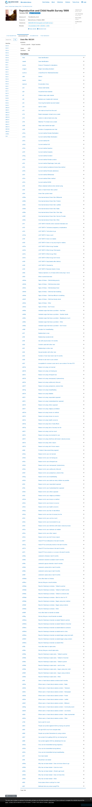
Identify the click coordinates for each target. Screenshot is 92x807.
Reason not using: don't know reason (48, 446)
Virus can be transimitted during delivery (49, 748)
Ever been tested (43, 756)
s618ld (24, 665)
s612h (24, 480)
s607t (24, 438)
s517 (23, 333)
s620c (24, 691)
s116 (23, 121)
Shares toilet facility (43, 87)
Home (6, 6)
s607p (24, 423)
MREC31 (7, 114)
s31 (23, 95)
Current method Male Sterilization (47, 136)
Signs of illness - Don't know (46, 306)
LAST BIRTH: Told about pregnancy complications (52, 227)
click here (51, 802)
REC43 (7, 81)
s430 (23, 265)
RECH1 (7, 47)
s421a (24, 246)
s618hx (24, 642)
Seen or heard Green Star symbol (47, 189)
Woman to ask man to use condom (48, 359)
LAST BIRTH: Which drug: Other (47, 253)
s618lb (24, 657)
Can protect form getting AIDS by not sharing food (52, 737)
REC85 (7, 98)
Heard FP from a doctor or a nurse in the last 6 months (54, 552)
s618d (24, 567)
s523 (23, 355)
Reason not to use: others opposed (48, 491)
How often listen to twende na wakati (48, 612)
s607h (24, 393)
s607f (24, 386)
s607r (24, 431)
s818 (23, 759)
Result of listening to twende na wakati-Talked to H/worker (54, 623)
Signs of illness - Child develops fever (48, 287)
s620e (24, 699)
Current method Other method (46, 178)
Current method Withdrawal (46, 174)
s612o (24, 506)
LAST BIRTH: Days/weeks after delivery (49, 261)
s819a (24, 763)
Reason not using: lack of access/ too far (49, 427)
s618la (24, 654)
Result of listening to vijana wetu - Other (49, 676)
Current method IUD (44, 144)
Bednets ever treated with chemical (48, 99)
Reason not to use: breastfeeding (47, 476)
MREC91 (7, 131)
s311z (23, 182)
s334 (23, 193)
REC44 (7, 83)
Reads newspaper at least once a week (49, 114)
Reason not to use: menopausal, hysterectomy (51, 465)
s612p (24, 510)
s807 (23, 737)
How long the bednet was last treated (48, 102)
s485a (24, 310)
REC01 (7, 62)
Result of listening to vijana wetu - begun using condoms (54, 672)
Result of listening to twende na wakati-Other (50, 642)
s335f (23, 216)
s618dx (24, 608)
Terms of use (75, 2)
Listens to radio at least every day (47, 118)
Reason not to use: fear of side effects (49, 510)
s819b (24, 767)
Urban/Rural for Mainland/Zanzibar (48, 72)
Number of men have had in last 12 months (50, 355)
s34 (23, 106)
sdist (23, 76)
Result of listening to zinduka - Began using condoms (53, 605)
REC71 (7, 90)
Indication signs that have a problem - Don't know (52, 325)
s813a (24, 744)
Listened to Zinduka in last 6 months (48, 555)
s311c (23, 140)
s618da (24, 586)
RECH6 (7, 59)
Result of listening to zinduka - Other (48, 608)
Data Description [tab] (23, 35)
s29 (23, 91)
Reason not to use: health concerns (48, 506)
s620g (24, 706)
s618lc (24, 661)
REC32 (7, 74)
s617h (24, 548)
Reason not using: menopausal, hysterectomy (51, 378)
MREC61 (7, 121)
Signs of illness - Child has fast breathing (49, 291)
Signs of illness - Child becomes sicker (49, 284)
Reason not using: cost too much (47, 431)
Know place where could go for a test (49, 782)
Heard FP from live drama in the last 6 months (51, 548)
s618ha (24, 620)
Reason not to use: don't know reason (49, 537)
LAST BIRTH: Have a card (45, 235)
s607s (24, 435)
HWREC (7, 133)
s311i (23, 163)
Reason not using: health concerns (48, 420)
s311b (23, 136)
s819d (24, 774)
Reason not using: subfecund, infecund (49, 382)
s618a (24, 555)
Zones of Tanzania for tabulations (47, 65)
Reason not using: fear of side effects (48, 423)
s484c (24, 287)
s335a (24, 197)
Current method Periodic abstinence (48, 170)
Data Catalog (45, 2)
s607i (23, 397)
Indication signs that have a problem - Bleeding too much (54, 318)
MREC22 (7, 112)
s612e (24, 469)
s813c (24, 752)
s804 (23, 725)
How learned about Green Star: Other (49, 219)
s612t (23, 525)
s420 (23, 242)
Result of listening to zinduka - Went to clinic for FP (52, 597)
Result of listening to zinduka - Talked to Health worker (53, 589)
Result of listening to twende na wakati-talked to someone (54, 627)
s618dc (24, 593)
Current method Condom (45, 155)
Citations (67, 2)
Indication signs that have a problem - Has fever (51, 310)
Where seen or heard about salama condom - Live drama (54, 710)
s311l (23, 174)
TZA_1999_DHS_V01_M (27, 6)
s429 (23, 261)
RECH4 (7, 55)
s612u (24, 529)
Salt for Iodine (42, 106)
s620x (24, 718)
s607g (24, 389)
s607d (24, 378)
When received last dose (45, 276)
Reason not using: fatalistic (45, 393)
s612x (24, 533)
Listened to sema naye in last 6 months (49, 570)
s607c (24, 374)
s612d (24, 465)
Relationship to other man (45, 348)
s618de (24, 601)
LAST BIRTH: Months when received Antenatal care (53, 223)
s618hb (24, 623)
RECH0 (7, 45)
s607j (23, 401)
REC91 (7, 100)
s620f (24, 703)
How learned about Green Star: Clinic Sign (50, 212)
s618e (24, 570)
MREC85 (7, 129)
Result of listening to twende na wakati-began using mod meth (55, 635)
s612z (24, 537)
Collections (60, 2)
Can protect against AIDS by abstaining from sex (52, 740)
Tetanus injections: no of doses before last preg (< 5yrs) (54, 272)
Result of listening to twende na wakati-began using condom (55, 638)
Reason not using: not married (46, 367)
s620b (24, 688)
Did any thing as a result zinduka (47, 582)
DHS (20, 6)
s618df (24, 605)
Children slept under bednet (46, 95)
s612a (24, 453)
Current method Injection (45, 148)
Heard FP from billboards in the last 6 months (51, 540)
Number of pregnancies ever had (47, 129)
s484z (24, 306)
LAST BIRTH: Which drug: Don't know (49, 257)
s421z (24, 257)
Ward (39, 80)
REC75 (7, 93)
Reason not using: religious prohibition (49, 408)
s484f (24, 299)
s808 (23, 740)
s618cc (24, 582)
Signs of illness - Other (44, 303)
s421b (24, 250)
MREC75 (7, 126)
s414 (23, 231)
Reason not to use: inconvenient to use (49, 521)
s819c (24, 771)
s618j (23, 646)
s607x (24, 442)
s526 (23, 359)
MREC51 (7, 119)
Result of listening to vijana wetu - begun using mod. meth (54, 669)
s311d (23, 144)
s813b (24, 748)
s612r (23, 518)
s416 (23, 238)
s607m (24, 412)
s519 (23, 340)
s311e (23, 148)
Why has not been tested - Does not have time (51, 774)
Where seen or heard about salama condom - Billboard (53, 703)
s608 (23, 450)
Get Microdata (35, 13)
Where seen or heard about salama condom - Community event (56, 706)
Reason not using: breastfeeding (47, 389)
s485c (24, 318)
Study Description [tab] (11, 35)
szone (24, 65)
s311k (23, 170)
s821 (23, 786)
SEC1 (7, 136)
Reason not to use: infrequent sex (47, 461)
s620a (24, 684)
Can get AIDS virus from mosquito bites (49, 729)
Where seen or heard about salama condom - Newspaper (54, 691)
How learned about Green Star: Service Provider (52, 216)
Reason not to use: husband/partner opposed (51, 487)
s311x (23, 178)
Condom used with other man (46, 344)
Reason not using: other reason (47, 442)
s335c (24, 204)
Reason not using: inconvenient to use (49, 435)
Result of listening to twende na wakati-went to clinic (53, 631)
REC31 (7, 71)
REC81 (7, 95)
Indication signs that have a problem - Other (50, 321)
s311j (23, 167)
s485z (24, 325)
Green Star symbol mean (45, 193)
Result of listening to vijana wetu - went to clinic (51, 665)
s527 (23, 363)
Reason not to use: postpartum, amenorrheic (51, 472)
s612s (23, 521)
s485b (24, 314)
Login (83, 2)
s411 (23, 223)
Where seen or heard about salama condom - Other (53, 718)
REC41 (7, 76)
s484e (24, 295)
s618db (24, 589)
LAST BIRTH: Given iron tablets (47, 238)
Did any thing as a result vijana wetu (48, 650)
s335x (24, 219)
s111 (23, 110)
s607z (24, 446)
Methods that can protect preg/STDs (48, 786)
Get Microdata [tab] (45, 35)
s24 (23, 87)
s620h (24, 710)
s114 (23, 114)
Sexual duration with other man (47, 352)
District (40, 76)
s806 (23, 733)
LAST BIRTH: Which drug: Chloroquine (49, 250)
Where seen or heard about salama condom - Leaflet (53, 699)
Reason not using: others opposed (48, 404)
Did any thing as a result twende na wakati (50, 616)
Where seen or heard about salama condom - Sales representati (56, 714)
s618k (24, 650)
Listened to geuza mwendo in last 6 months (50, 563)
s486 (23, 329)
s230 (23, 129)
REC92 (7, 102)
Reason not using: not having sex (47, 370)
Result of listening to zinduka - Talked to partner (51, 586)
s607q (24, 427)
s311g (23, 155)
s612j (23, 487)
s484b (24, 284)
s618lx (24, 676)
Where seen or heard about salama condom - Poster (53, 695)
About (53, 2)
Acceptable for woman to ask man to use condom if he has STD (56, 363)
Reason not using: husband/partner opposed (50, 401)
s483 (23, 276)
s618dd (24, 597)
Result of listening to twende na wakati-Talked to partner (54, 620)
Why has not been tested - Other (47, 778)
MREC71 (7, 124)
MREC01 (7, 107)
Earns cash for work (44, 722)
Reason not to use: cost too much (47, 518)
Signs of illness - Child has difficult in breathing (51, 295)
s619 (23, 680)
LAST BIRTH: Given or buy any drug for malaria (51, 242)
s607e (24, 382)
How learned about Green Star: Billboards (50, 197)
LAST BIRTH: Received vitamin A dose (49, 269)
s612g (24, 476)
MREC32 (7, 117)
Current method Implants (45, 151)
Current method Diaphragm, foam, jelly (49, 163)
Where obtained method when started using (50, 186)
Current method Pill (43, 140)
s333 (23, 189)
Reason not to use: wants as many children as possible (53, 480)
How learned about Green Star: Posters (49, 201)
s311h (23, 159)
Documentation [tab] (34, 35)
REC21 (7, 67)
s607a (24, 367)
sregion (24, 68)
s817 (23, 756)
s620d (24, 695)
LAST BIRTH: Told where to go (47, 231)
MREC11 (7, 109)
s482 (23, 272)
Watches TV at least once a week (47, 121)
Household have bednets (45, 91)
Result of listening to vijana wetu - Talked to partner (52, 654)
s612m (24, 499)
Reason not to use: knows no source (48, 503)
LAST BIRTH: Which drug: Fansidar (48, 246)
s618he (24, 635)
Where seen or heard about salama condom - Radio (53, 684)
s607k (24, 404)
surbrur (24, 72)
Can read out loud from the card (47, 110)
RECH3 (7, 52)
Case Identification (43, 57)
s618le (24, 669)
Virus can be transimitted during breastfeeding (51, 752)
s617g (24, 544)
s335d (24, 208)
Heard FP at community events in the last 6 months (52, 544)
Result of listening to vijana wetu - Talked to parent (52, 661)
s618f (23, 574)
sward (24, 80)
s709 (23, 722)
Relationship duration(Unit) (45, 336)
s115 (23, 118)
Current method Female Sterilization (48, 133)
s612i (23, 484)
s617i (23, 552)
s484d (24, 291)
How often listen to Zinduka (46, 578)
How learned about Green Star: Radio (48, 208)
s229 (23, 125)
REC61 (7, 88)
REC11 (7, 64)
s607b (24, 370)
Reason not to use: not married (47, 453)
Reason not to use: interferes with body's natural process (54, 525)
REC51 (7, 86)
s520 (23, 344)
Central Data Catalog (13, 6)
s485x (24, 321)
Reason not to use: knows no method (48, 499)
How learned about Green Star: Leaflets (49, 204)
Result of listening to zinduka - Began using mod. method (54, 601)
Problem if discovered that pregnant (48, 450)
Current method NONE (44, 182)
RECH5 (7, 57)
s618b (24, 559)
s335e (24, 212)
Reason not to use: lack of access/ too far (50, 514)
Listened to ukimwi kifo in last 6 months (49, 567)
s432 (23, 269)
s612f (23, 472)
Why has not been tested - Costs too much (50, 767)
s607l (23, 408)
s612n (24, 503)
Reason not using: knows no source (48, 416)
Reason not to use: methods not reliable (49, 529)
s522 (23, 352)
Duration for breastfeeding (45, 329)
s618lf (24, 672)
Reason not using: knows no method (48, 412)
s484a (24, 280)
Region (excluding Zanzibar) (46, 68)
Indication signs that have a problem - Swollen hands (53, 314)
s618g (24, 616)
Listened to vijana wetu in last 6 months (49, 574)
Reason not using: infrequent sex (47, 374)
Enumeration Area (43, 84)
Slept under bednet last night (46, 125)
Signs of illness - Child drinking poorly (48, 280)
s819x (24, 778)
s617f (23, 540)
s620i (23, 714)
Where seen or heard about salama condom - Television (54, 688)
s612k (24, 491)
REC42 (7, 78)
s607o (24, 420)
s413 (23, 227)
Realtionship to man (43, 333)
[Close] (90, 799)
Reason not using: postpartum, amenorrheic (50, 386)
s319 (23, 186)
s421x (24, 253)
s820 (23, 782)
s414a (24, 235)
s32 (23, 99)
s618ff (24, 612)
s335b (24, 201)
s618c (24, 563)
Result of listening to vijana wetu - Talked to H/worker (53, 657)
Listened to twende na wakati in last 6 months (51, 559)
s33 (23, 102)
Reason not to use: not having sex (47, 457)
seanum (24, 84)
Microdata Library (26, 2)
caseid (24, 61)
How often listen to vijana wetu (47, 646)
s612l (23, 495)
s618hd (24, 631)
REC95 (7, 105)
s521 (23, 348)
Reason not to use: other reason (47, 533)
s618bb (24, 578)
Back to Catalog (11, 795)
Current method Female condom (47, 159)
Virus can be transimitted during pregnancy (50, 744)
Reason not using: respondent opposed (49, 397)
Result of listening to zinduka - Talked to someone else (53, 593)
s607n (24, 416)
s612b (24, 457)
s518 (23, 336)
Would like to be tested (44, 759)
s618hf (24, 638)
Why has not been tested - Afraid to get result (51, 771)
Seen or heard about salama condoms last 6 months (53, 680)
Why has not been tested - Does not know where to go (53, 763)
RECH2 (7, 50)
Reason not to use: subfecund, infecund (49, 469)
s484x (24, 303)
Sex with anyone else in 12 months (48, 340)
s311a (23, 133)
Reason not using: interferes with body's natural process (54, 438)
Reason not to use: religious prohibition (49, 495)
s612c (24, 461)
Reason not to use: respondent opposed (49, 484)
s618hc (24, 627)
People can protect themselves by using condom (52, 733)
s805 (23, 729)
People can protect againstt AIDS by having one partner (54, 725)
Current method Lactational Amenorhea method (51, 167)
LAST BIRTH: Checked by (45, 265)
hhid (23, 57)
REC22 (7, 69)
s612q (24, 514)
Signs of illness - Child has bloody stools (49, 299)
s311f (23, 151)
